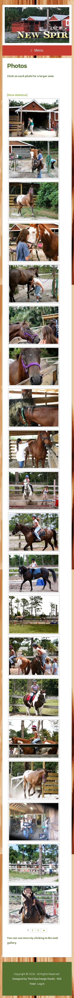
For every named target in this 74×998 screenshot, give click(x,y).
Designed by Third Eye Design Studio (33, 978)
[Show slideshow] (17, 94)
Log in (40, 983)
